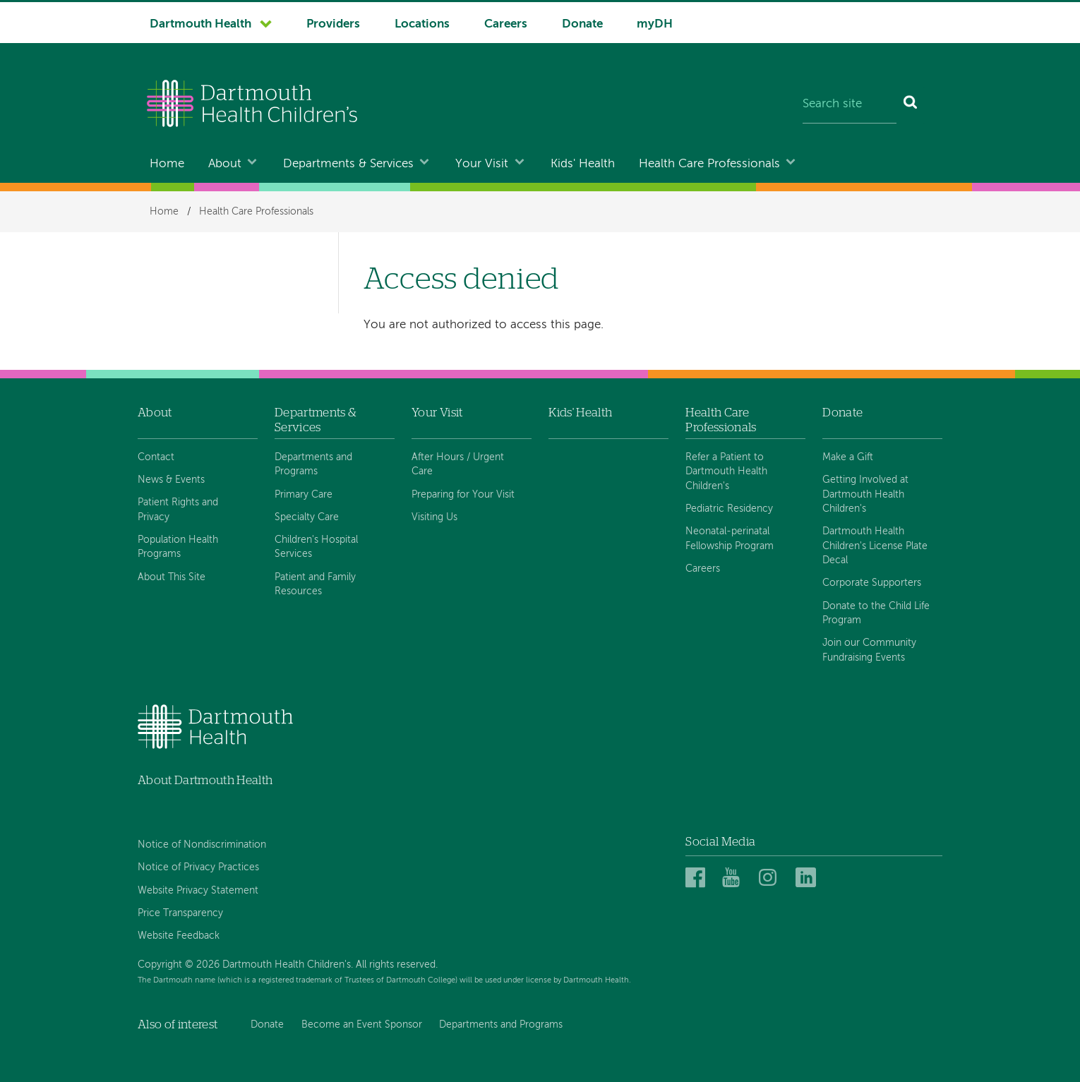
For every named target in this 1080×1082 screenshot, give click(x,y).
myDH (655, 24)
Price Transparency (180, 913)
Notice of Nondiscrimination (202, 845)
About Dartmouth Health (205, 780)
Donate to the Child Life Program (876, 613)
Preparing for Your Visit (463, 495)
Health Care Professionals (709, 164)
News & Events (171, 480)
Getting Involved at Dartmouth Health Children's (865, 494)
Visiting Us (434, 517)
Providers (333, 24)
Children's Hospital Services (316, 547)
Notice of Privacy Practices (198, 867)
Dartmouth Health (200, 24)
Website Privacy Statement (198, 891)
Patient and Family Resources (315, 584)
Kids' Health (583, 164)
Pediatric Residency (729, 509)
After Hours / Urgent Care (458, 464)
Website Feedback (179, 936)
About (224, 164)
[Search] (910, 105)
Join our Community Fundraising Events (869, 650)
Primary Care (303, 495)
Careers (505, 24)
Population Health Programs (178, 547)
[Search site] (849, 105)
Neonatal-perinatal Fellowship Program (729, 539)
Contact (156, 457)
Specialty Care (307, 517)
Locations (422, 24)
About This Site (171, 577)
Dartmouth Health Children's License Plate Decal (875, 546)
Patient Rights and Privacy (178, 510)
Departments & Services (348, 164)
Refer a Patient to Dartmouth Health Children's (726, 471)
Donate (582, 24)
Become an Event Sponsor (361, 1025)
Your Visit (481, 164)
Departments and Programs (313, 464)
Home (167, 164)
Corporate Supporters (871, 583)
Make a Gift (847, 457)
